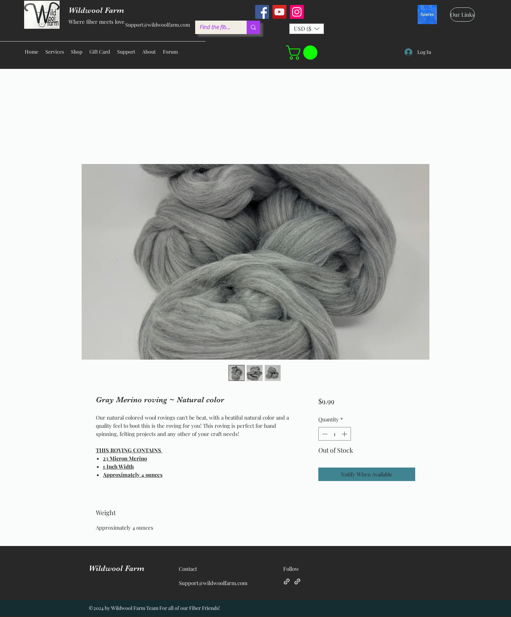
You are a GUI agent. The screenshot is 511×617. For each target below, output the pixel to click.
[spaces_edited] (427, 14)
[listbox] (306, 28)
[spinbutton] (334, 434)
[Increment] (345, 434)
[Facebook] (262, 12)
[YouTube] (279, 12)
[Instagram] (297, 12)
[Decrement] (324, 434)
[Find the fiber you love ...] (215, 27)
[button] (306, 28)
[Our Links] (462, 14)
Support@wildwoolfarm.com (157, 24)
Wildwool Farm (116, 568)
